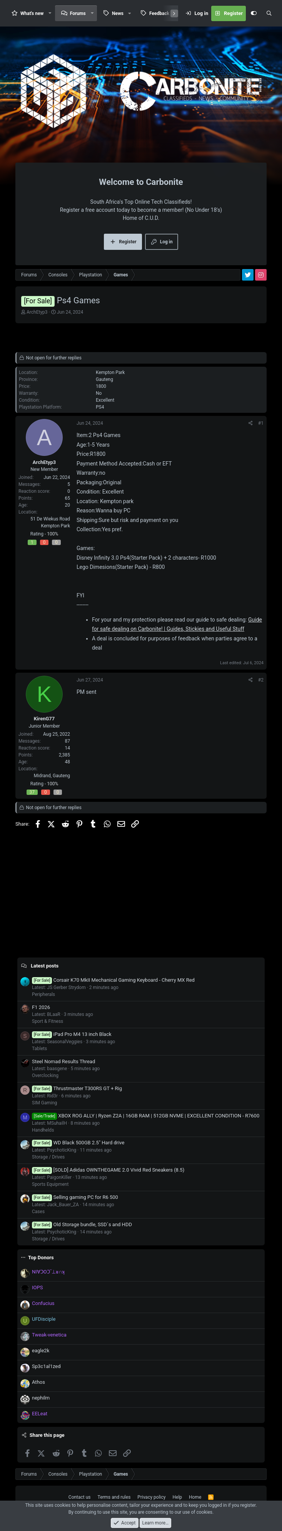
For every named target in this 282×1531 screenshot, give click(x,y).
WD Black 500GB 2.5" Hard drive (78, 1142)
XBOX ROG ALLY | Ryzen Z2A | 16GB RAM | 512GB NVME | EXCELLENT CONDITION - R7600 (145, 1116)
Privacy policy (151, 1497)
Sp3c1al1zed (46, 1366)
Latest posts (44, 966)
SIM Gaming (44, 1102)
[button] (50, 13)
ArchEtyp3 (37, 312)
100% (52, 534)
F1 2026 (41, 1007)
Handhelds (43, 1130)
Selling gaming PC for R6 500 (75, 1197)
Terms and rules (114, 1497)
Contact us (79, 1497)
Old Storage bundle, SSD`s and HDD (82, 1224)
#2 (261, 680)
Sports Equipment (50, 1184)
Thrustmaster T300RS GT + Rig (77, 1088)
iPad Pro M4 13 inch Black (72, 1034)
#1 (261, 423)
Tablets (39, 1048)
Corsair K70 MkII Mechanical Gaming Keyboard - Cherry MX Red (113, 980)
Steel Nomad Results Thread (63, 1061)
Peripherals (43, 994)
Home (195, 1497)
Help (177, 1497)
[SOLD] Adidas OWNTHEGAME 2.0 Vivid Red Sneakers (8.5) (108, 1170)
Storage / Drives (48, 1157)
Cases (38, 1211)
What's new (31, 13)
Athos (38, 1382)
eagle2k (40, 1350)
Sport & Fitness (47, 1021)
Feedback (159, 13)
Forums (78, 13)
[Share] (250, 423)
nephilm (41, 1398)
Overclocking (45, 1075)
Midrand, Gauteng (52, 775)
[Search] (269, 13)
